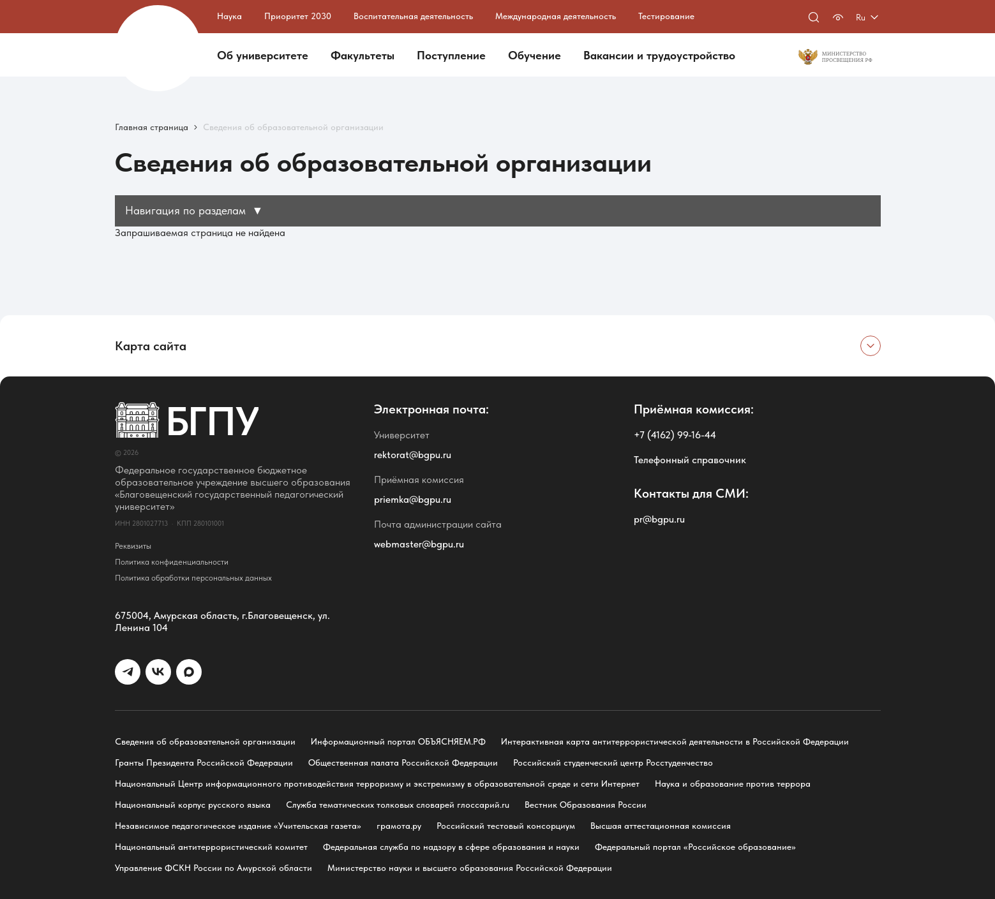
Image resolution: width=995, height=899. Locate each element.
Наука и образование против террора (733, 783)
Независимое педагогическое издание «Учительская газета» (238, 826)
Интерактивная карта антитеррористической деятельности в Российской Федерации (675, 741)
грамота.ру (399, 826)
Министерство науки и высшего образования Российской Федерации (469, 868)
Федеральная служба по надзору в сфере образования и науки (451, 847)
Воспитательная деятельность (413, 16)
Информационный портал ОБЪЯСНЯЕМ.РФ (398, 741)
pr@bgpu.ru (659, 519)
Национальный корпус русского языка (193, 804)
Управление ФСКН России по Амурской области (213, 868)
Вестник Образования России (586, 804)
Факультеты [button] (362, 55)
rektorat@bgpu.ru (412, 455)
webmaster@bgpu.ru (419, 544)
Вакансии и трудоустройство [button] (659, 55)
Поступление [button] (451, 55)
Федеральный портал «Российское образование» (695, 847)
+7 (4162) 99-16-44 (675, 435)
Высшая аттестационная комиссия (660, 826)
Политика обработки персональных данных (193, 578)
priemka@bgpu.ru (412, 499)
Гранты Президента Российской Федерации (204, 762)
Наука (229, 16)
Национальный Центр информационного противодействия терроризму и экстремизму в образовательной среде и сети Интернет (377, 783)
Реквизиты (133, 546)
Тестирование (666, 16)
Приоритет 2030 (297, 16)
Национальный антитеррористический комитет (211, 847)
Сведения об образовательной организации (205, 741)
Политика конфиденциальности (171, 562)
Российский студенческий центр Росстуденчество (613, 762)
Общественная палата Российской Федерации (403, 762)
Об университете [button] (262, 55)
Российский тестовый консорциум (506, 826)
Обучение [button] (534, 55)
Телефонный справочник (690, 460)
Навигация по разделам (194, 210)
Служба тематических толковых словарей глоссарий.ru (397, 804)
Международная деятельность (555, 16)
